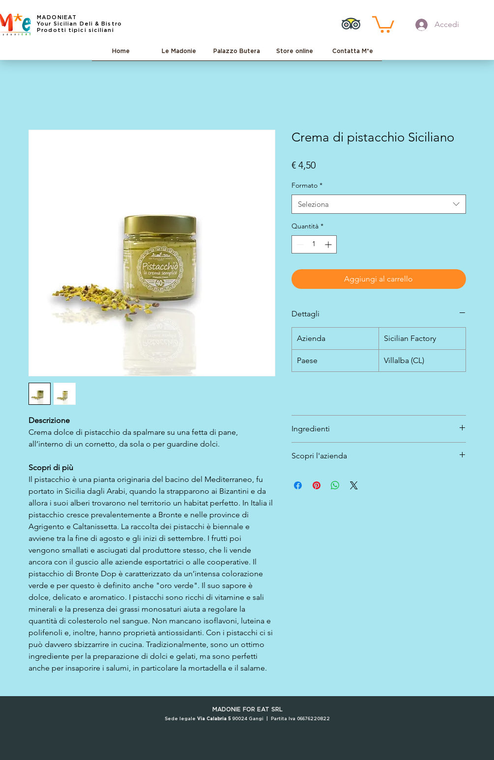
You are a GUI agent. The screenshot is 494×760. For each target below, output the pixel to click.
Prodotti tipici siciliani (75, 30)
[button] (383, 23)
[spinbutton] (314, 244)
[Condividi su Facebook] (298, 485)
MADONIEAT (57, 17)
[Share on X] (354, 485)
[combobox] (378, 204)
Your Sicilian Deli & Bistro (79, 24)
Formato (306, 185)
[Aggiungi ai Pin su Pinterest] (316, 485)
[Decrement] (299, 244)
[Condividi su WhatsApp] (335, 485)
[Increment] (329, 244)
